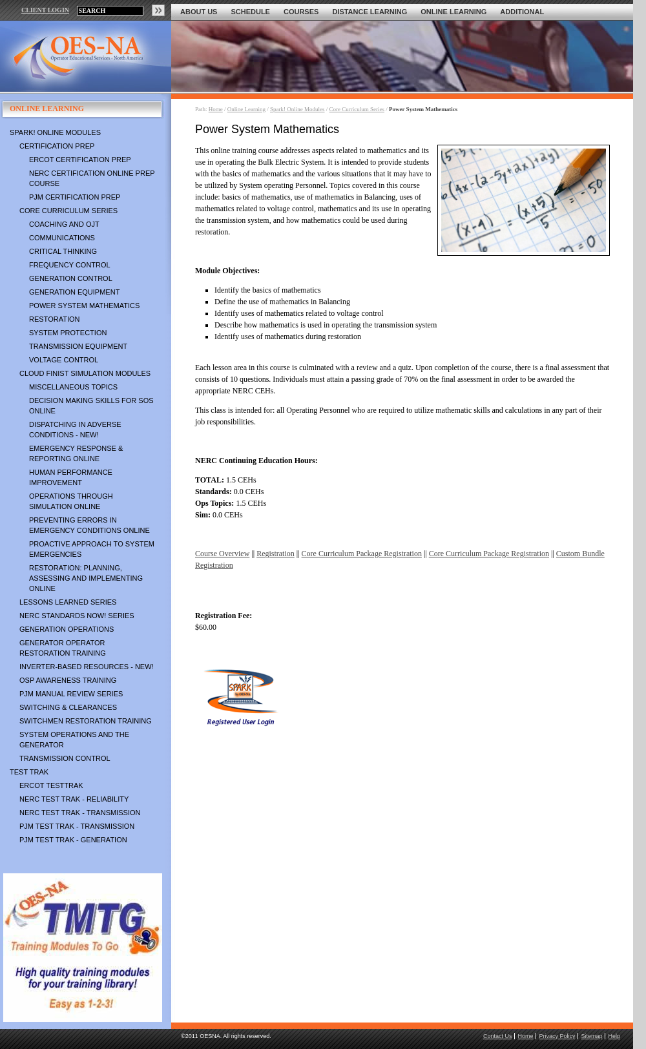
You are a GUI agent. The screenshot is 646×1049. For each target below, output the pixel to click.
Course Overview (222, 553)
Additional (522, 12)
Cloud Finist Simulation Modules (85, 373)
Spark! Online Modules (55, 132)
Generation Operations (66, 629)
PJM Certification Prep (74, 197)
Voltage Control (63, 360)
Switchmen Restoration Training (85, 721)
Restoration (54, 319)
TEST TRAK (29, 772)
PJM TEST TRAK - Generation (73, 840)
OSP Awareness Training (67, 680)
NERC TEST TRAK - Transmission (79, 812)
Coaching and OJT (64, 224)
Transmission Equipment (78, 346)
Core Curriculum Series (68, 210)
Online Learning (453, 12)
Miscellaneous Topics (73, 387)
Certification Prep (56, 146)
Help (614, 1036)
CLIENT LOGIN (45, 10)
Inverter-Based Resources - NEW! (86, 666)
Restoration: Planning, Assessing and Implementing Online (86, 578)
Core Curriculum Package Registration (362, 553)
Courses (301, 12)
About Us (198, 12)
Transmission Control (64, 758)
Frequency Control (69, 265)
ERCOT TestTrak (51, 785)
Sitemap (591, 1036)
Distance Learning (369, 12)
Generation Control (70, 278)
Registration (275, 553)
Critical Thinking (63, 251)
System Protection (68, 333)
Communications (62, 238)
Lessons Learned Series (67, 602)
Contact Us (497, 1036)
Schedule (250, 12)
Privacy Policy (557, 1036)
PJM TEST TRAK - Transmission (76, 826)
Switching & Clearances (68, 707)
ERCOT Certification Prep (80, 159)
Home (216, 109)
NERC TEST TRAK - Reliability (74, 799)
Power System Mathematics (84, 305)
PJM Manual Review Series (71, 694)
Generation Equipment (74, 292)
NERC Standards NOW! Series (76, 615)
